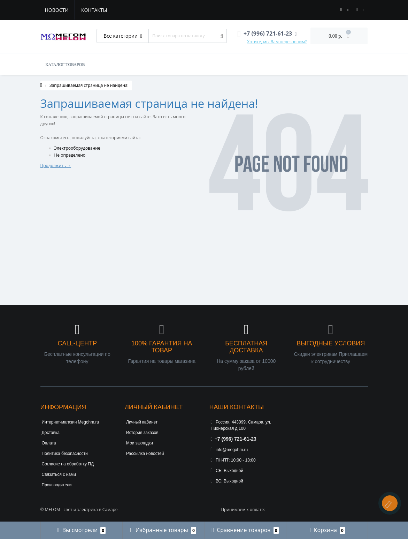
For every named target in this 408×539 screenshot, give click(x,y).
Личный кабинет (141, 422)
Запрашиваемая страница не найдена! (89, 85)
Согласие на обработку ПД (68, 464)
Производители (57, 484)
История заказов (142, 432)
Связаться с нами (59, 474)
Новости (57, 10)
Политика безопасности (65, 453)
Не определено (70, 155)
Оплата (49, 443)
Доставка (51, 432)
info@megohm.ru (229, 449)
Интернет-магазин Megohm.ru (70, 422)
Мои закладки (139, 443)
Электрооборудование (77, 148)
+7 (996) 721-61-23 (233, 439)
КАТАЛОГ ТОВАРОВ (65, 64)
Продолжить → (55, 166)
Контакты (94, 10)
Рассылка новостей (145, 453)
